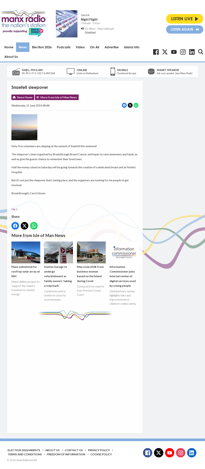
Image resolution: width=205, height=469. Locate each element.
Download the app (126, 73)
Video (80, 47)
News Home (24, 97)
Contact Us (74, 450)
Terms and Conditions (25, 454)
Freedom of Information (66, 454)
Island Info (131, 47)
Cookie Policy (101, 454)
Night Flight (89, 19)
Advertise (112, 47)
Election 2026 (42, 47)
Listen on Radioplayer (88, 73)
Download (90, 32)
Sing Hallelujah (105, 28)
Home (8, 47)
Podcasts (64, 47)
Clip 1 (14, 209)
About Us (11, 57)
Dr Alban (90, 28)
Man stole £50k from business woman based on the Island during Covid (91, 262)
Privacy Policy (99, 450)
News (23, 47)
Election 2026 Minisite (24, 450)
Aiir (35, 460)
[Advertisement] (76, 374)
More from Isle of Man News (58, 97)
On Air (94, 47)
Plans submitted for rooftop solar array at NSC (25, 260)
